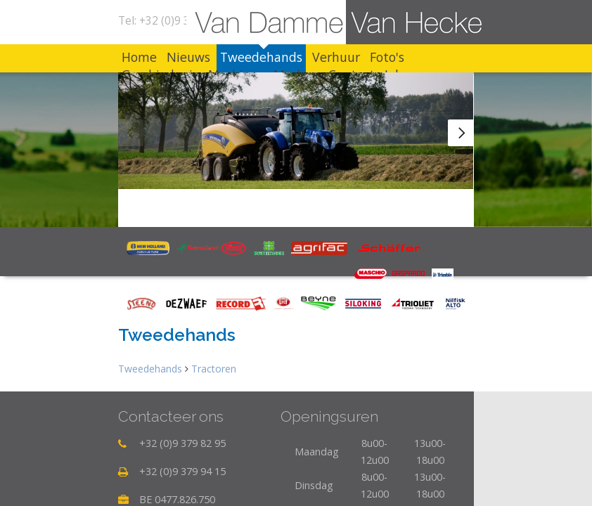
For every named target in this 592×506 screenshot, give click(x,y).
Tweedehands (261, 56)
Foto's (387, 56)
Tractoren (213, 368)
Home (139, 56)
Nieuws (188, 56)
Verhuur (336, 56)
